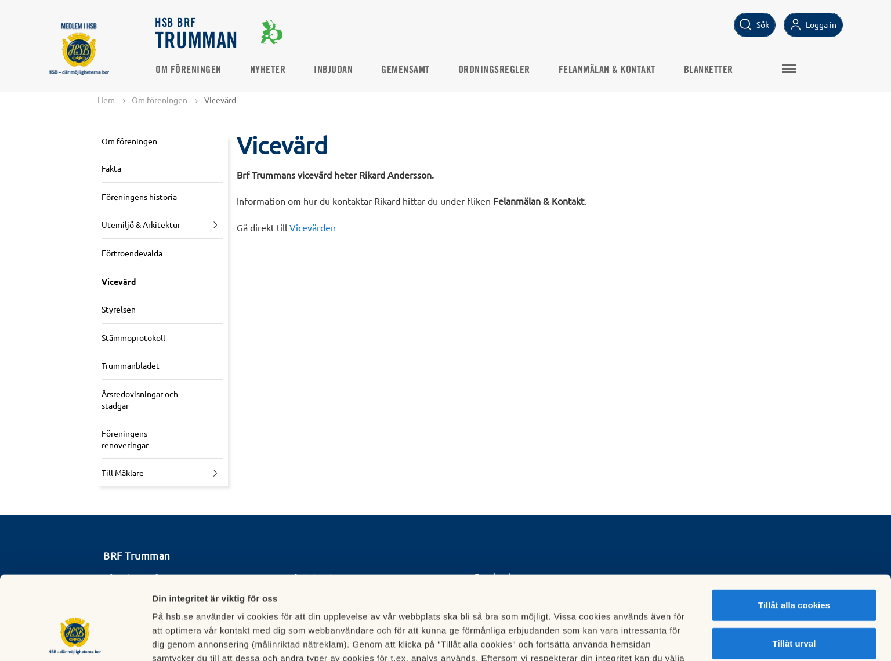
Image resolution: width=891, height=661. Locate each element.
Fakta (111, 168)
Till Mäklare (123, 472)
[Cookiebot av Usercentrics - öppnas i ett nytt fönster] (75, 638)
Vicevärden (312, 227)
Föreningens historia (139, 196)
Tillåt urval (794, 571)
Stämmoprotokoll (133, 337)
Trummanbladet (131, 365)
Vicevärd (119, 281)
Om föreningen (188, 70)
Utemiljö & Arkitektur (141, 224)
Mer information (617, 638)
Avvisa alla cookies (794, 609)
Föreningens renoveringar (125, 439)
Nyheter (268, 70)
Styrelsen (119, 309)
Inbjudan (333, 70)
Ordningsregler (494, 70)
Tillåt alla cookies (794, 533)
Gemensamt (405, 70)
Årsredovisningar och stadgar (140, 399)
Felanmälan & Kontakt (607, 70)
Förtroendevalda (132, 253)
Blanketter (708, 70)
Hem (106, 100)
